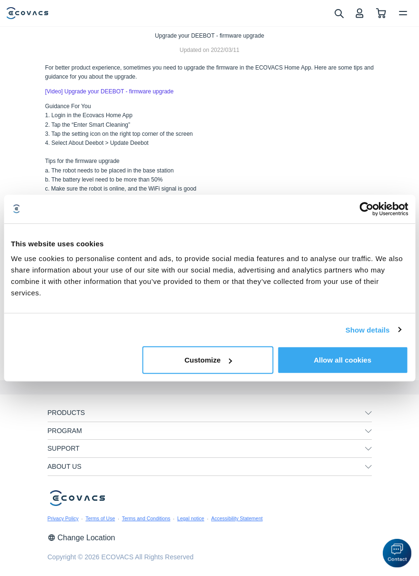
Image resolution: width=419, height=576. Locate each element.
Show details (368, 329)
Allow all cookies (342, 360)
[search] (338, 13)
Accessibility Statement (237, 518)
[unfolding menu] (368, 413)
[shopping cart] (381, 13)
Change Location (81, 538)
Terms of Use (100, 518)
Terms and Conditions (146, 518)
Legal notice (190, 518)
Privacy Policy (63, 518)
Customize (208, 360)
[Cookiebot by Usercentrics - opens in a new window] (366, 209)
